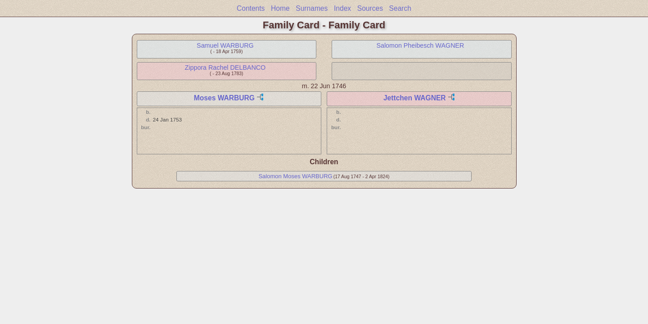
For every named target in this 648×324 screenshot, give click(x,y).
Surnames (312, 8)
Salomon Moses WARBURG (295, 176)
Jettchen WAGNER (414, 98)
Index (342, 8)
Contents (251, 8)
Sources (370, 8)
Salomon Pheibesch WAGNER (420, 45)
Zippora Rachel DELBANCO (225, 67)
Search (400, 8)
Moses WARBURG (224, 98)
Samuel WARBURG (225, 45)
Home (280, 8)
